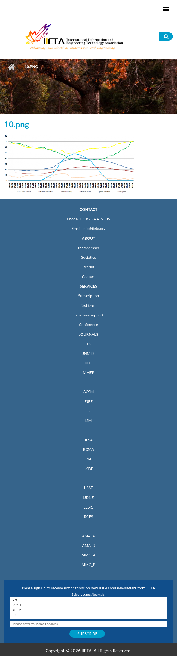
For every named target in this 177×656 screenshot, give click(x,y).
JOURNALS (88, 334)
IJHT (89, 363)
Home (11, 67)
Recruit (88, 266)
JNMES (88, 353)
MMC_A (88, 555)
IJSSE (88, 487)
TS (88, 343)
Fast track (88, 305)
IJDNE (88, 497)
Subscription (88, 295)
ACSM (88, 391)
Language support (88, 315)
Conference (88, 324)
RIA (88, 459)
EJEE (88, 401)
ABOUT (88, 238)
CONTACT (88, 209)
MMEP (88, 372)
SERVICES (88, 286)
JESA (88, 440)
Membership (88, 247)
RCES (88, 516)
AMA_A (88, 536)
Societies (88, 257)
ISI (88, 411)
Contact (88, 276)
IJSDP (88, 468)
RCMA (88, 449)
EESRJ (88, 507)
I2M (88, 420)
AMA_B (88, 545)
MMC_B (89, 564)
